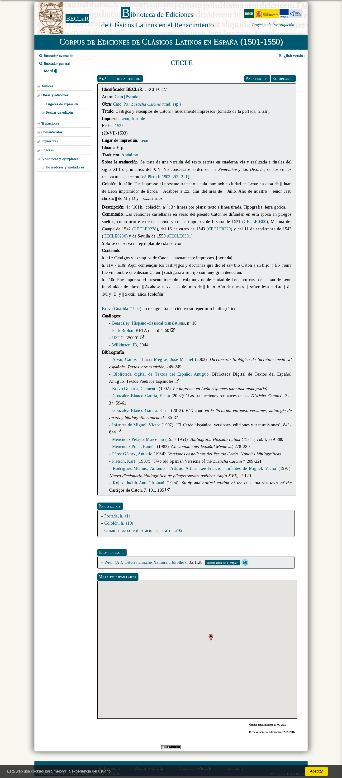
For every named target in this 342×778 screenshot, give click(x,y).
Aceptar (316, 771)
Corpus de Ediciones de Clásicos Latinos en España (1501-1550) (171, 41)
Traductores (50, 123)
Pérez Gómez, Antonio (132, 454)
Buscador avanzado (56, 56)
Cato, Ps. (121, 104)
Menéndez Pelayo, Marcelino (138, 439)
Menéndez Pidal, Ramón (134, 446)
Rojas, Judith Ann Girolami (138, 482)
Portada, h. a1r (117, 516)
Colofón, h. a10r (118, 523)
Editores (47, 150)
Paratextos (256, 78)
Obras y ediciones (54, 95)
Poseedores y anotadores (65, 167)
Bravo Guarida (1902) (121, 308)
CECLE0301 (179, 236)
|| (173, 111)
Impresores (49, 141)
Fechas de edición (59, 112)
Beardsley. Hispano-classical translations (148, 323)
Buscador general (54, 63)
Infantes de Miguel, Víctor (136, 425)
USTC (118, 337)
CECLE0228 (145, 229)
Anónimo (129, 155)
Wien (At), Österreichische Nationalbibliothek (145, 562)
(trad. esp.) (156, 104)
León (143, 140)
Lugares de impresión (62, 104)
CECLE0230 (115, 236)
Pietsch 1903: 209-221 (168, 176)
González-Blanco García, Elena (141, 395)
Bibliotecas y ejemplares (59, 159)
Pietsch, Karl (124, 461)
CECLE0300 (255, 221)
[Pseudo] (127, 96)
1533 (119, 125)
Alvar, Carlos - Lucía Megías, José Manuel (152, 359)
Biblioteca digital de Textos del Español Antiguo (161, 374)
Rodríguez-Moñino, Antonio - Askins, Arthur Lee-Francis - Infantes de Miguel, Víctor (194, 468)
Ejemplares (282, 78)
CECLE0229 (219, 229)
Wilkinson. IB (124, 345)
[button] (211, 638)
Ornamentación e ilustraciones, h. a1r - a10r (143, 530)
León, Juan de (132, 118)
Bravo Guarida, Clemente (134, 388)
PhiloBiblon (122, 330)
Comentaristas (51, 132)
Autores (47, 86)
